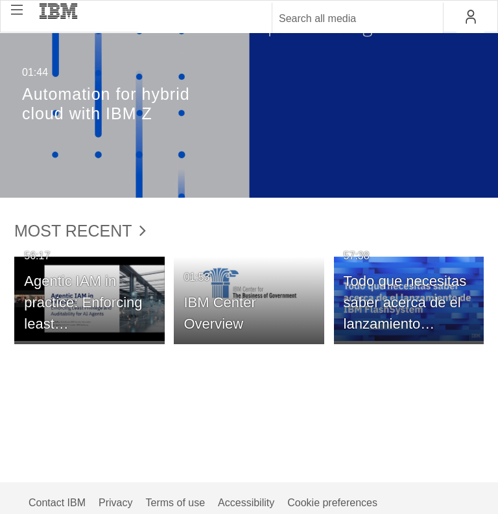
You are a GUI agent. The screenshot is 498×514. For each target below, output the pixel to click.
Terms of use (175, 502)
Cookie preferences (332, 502)
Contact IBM (57, 502)
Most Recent (80, 231)
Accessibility (246, 502)
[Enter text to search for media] (343, 19)
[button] (17, 10)
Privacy (115, 502)
